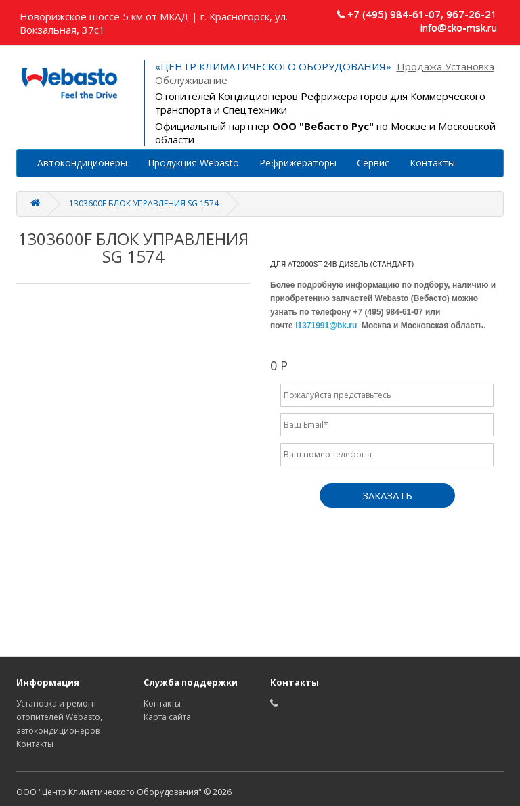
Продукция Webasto (193, 162)
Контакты (432, 162)
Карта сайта (167, 717)
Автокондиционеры (82, 162)
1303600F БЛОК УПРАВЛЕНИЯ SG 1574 (144, 203)
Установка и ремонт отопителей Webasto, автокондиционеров (59, 717)
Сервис (373, 162)
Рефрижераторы (298, 162)
